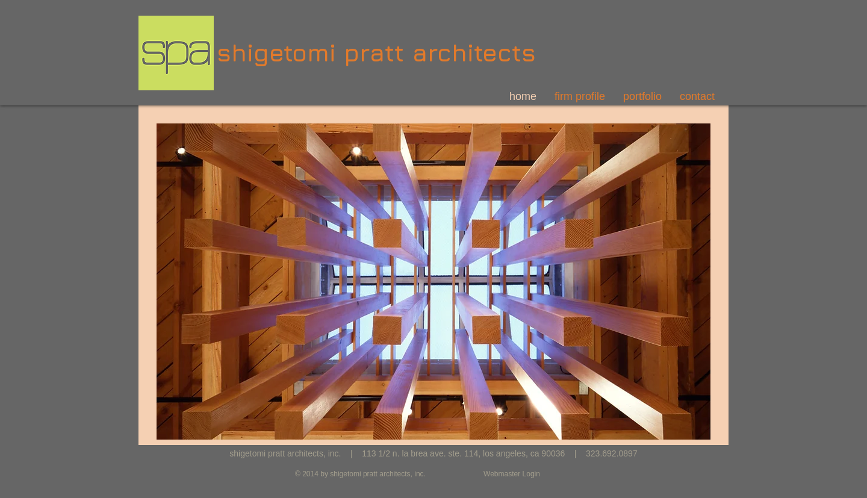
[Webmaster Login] (512, 474)
